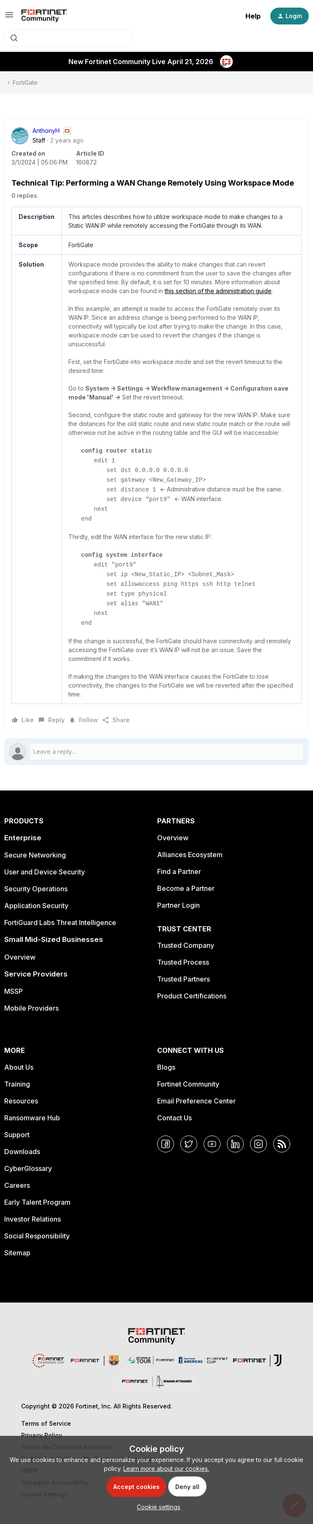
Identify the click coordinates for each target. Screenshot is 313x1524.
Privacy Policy (41, 1435)
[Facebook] (165, 1144)
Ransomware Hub (32, 1118)
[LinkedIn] (235, 1144)
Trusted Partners (183, 979)
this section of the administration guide (218, 290)
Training (17, 1084)
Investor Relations (32, 1219)
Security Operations (36, 889)
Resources (21, 1101)
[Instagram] (258, 1144)
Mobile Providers (31, 1008)
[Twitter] (188, 1144)
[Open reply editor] (156, 751)
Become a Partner (186, 888)
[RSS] (281, 1144)
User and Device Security (44, 872)
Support (17, 1134)
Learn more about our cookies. (166, 1468)
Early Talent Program (37, 1202)
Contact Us (174, 1118)
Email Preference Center (196, 1101)
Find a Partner (179, 871)
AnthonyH (46, 130)
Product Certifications (191, 996)
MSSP (13, 991)
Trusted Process (183, 962)
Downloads (22, 1151)
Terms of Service (46, 1423)
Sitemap (17, 1253)
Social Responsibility (37, 1236)
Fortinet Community (188, 1084)
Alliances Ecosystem (190, 854)
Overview (19, 957)
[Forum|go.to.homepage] (44, 16)
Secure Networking (35, 855)
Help (253, 16)
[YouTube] (212, 1144)
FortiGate (25, 82)
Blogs (166, 1067)
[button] (9, 17)
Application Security (36, 905)
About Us (18, 1067)
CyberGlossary (28, 1168)
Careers (17, 1185)
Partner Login (178, 905)
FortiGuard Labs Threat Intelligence (60, 922)
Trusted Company (185, 945)
